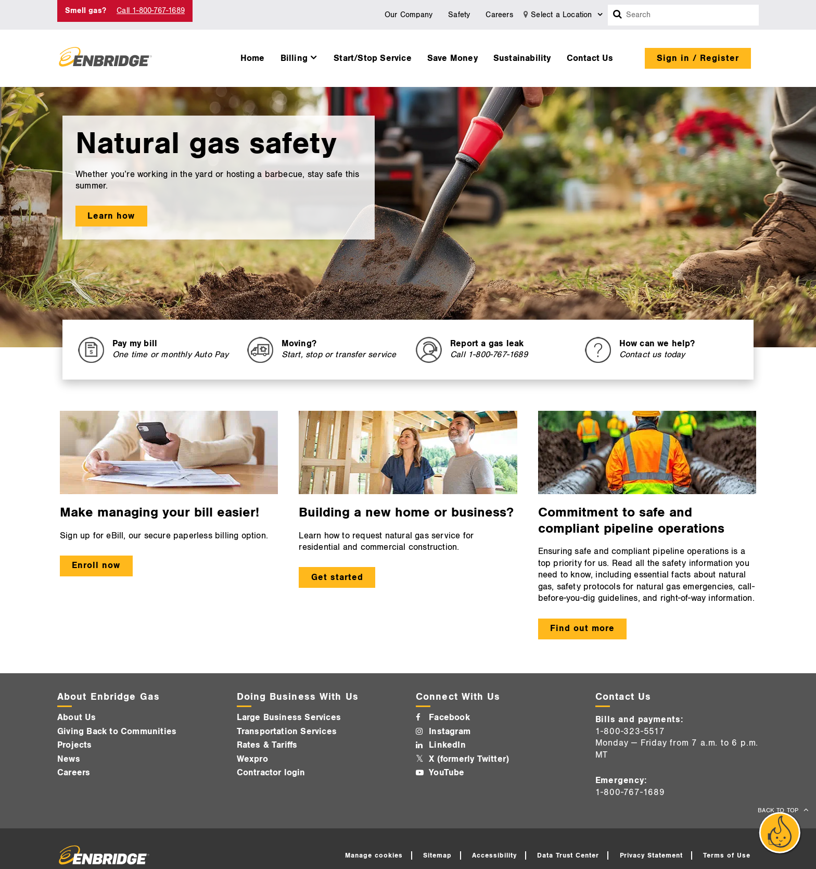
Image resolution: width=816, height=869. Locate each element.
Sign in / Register (698, 58)
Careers (499, 14)
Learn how (111, 216)
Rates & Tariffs (267, 745)
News (68, 759)
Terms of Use (726, 855)
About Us (76, 717)
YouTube (446, 772)
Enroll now (96, 565)
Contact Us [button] (590, 58)
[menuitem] (253, 56)
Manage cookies (374, 855)
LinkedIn (447, 745)
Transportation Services (287, 731)
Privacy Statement (651, 855)
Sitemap (437, 855)
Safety (459, 14)
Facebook (449, 717)
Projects (74, 745)
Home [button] (252, 58)
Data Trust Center (568, 855)
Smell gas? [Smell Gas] (85, 10)
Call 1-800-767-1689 (151, 10)
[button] (299, 56)
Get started (337, 577)
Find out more (582, 628)
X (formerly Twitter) (469, 759)
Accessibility (494, 855)
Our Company (408, 14)
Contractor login (271, 772)
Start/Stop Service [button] (373, 58)
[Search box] (618, 15)
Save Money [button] (452, 58)
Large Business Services (289, 717)
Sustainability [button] (522, 58)
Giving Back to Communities (116, 731)
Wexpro (252, 759)
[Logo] (105, 58)
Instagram (449, 731)
